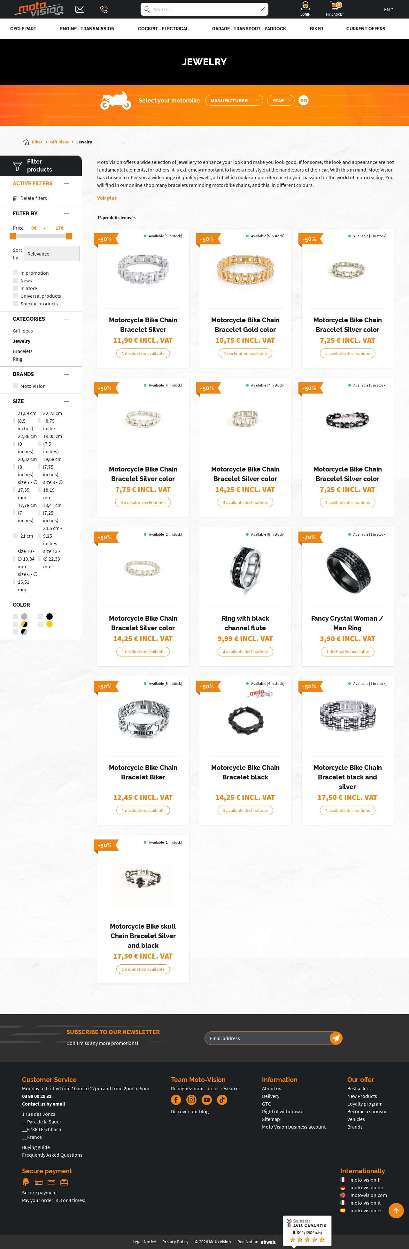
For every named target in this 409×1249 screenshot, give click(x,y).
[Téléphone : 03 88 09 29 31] (104, 9)
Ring (17, 359)
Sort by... (17, 254)
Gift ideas (23, 330)
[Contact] (79, 9)
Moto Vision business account (294, 1126)
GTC (266, 1103)
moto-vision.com (363, 1195)
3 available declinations (245, 810)
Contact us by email (43, 1103)
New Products (362, 1096)
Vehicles (356, 1119)
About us (271, 1088)
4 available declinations (143, 502)
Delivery (270, 1096)
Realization (256, 1242)
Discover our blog (190, 1111)
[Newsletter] (336, 1038)
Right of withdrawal (283, 1111)
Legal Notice (144, 1242)
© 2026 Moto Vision (213, 1242)
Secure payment (39, 1192)
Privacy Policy (175, 1242)
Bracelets (23, 351)
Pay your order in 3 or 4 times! (54, 1200)
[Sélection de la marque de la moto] (234, 100)
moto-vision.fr (360, 1179)
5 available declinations (347, 353)
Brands (355, 1126)
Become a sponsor (367, 1111)
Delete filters (30, 198)
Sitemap (271, 1119)
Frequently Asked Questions (52, 1155)
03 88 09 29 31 (36, 1096)
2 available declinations (347, 810)
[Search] (147, 9)
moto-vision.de (361, 1187)
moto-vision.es (361, 1210)
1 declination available (143, 353)
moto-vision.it (360, 1202)
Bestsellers (359, 1088)
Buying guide (36, 1147)
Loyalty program (364, 1103)
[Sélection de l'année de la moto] (281, 100)
